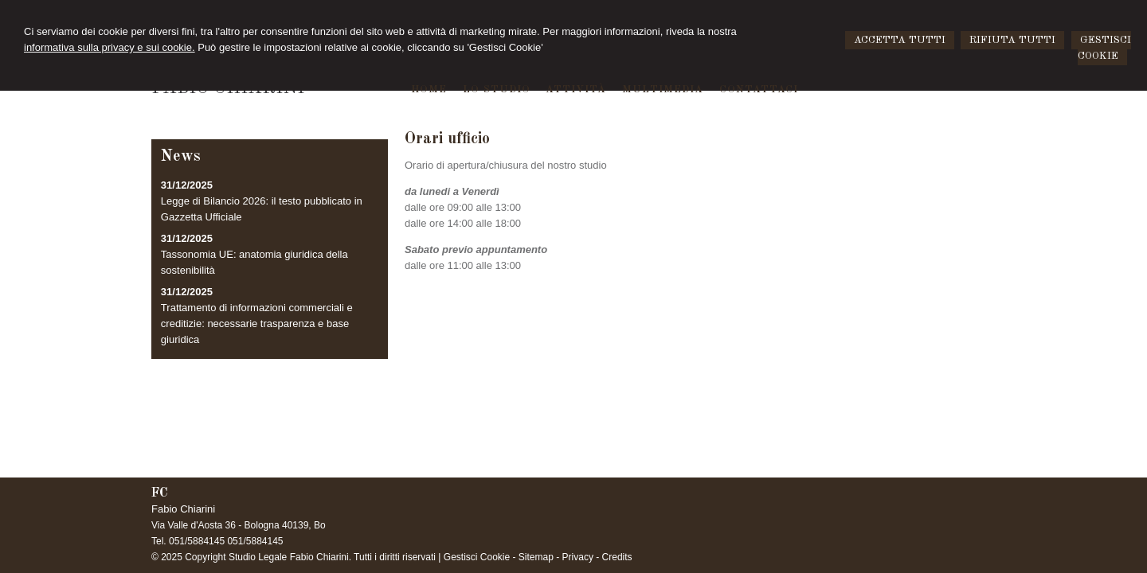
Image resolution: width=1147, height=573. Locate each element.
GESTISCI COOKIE (1104, 48)
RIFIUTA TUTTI (1012, 40)
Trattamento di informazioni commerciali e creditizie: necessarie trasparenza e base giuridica (257, 323)
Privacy (577, 557)
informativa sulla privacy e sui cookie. (109, 47)
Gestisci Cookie (477, 557)
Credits (617, 557)
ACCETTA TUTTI (899, 40)
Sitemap (536, 557)
